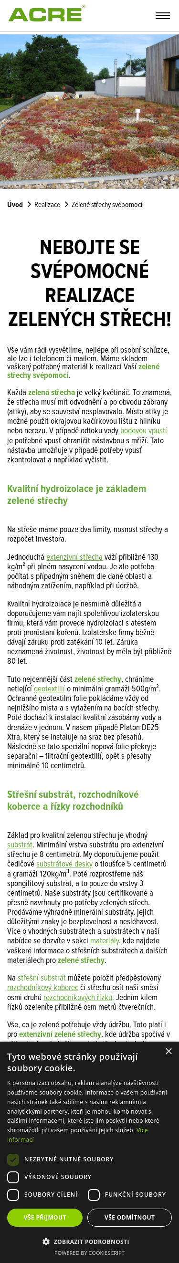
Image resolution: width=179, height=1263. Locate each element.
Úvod (15, 205)
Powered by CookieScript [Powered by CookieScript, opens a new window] (89, 1252)
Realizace (47, 205)
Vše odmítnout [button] (130, 1217)
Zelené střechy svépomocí (107, 205)
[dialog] (89, 1152)
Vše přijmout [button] (45, 1217)
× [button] (168, 1051)
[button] (89, 1241)
